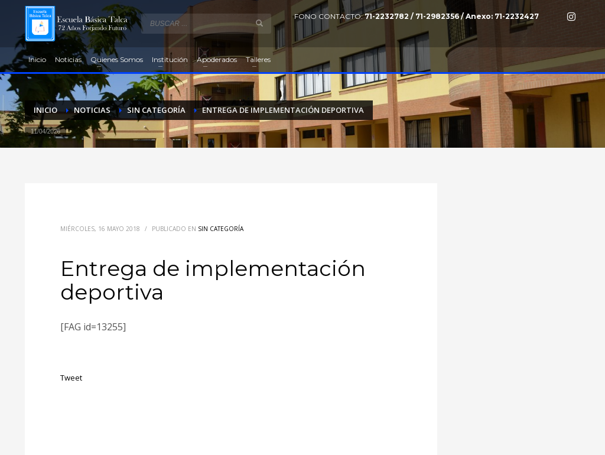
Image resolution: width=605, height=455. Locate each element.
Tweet (71, 377)
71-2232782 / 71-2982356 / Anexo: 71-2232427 (452, 16)
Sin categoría (220, 229)
